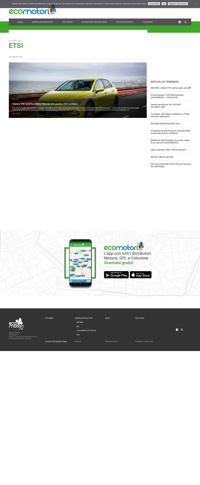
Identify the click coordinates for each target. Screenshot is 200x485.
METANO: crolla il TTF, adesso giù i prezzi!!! (171, 88)
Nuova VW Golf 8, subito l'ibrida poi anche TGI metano (45, 103)
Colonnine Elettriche (86, 331)
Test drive (67, 22)
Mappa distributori (42, 22)
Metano (15, 100)
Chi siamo (147, 22)
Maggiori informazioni (178, 4)
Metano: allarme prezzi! (162, 157)
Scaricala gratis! (118, 262)
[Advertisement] (139, 9)
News (20, 22)
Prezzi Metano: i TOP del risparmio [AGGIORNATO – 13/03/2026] (167, 96)
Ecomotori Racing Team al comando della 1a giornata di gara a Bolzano (170, 132)
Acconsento (154, 4)
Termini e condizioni (144, 342)
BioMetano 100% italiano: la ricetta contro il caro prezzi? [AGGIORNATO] (170, 141)
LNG (78, 335)
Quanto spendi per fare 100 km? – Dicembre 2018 (167, 105)
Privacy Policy (111, 342)
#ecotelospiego (124, 22)
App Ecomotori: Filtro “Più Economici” (169, 150)
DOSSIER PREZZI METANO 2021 (165, 123)
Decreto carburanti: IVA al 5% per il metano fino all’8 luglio (171, 165)
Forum (78, 342)
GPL (77, 326)
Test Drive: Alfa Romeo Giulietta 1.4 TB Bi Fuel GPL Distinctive (170, 115)
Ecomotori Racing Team (94, 22)
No (164, 4)
